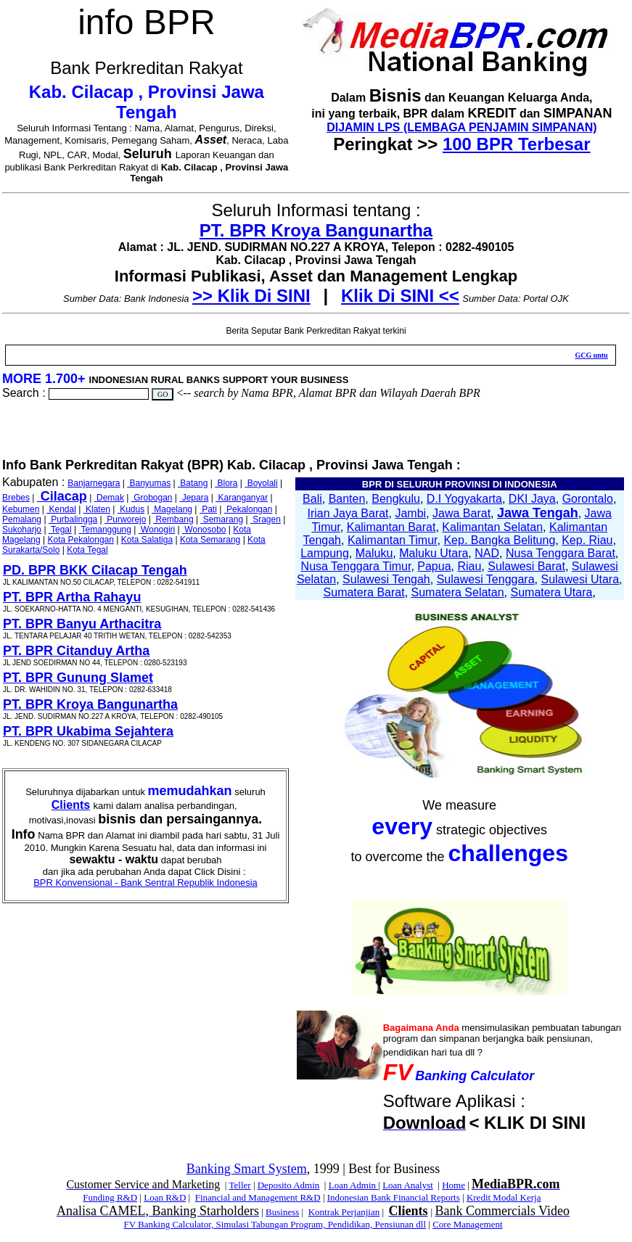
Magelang (172, 509)
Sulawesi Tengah (386, 579)
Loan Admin (354, 1185)
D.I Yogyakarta (464, 499)
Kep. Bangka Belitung (499, 540)
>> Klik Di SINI (251, 295)
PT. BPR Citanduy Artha (76, 650)
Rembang (173, 519)
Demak (109, 498)
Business (282, 1211)
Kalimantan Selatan (492, 527)
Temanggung (104, 530)
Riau (469, 566)
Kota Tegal (87, 550)
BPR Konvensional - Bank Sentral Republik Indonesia (145, 882)
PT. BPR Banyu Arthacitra (82, 624)
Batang (193, 483)
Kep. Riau (587, 540)
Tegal (60, 530)
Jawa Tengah (537, 513)
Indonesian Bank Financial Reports (393, 1197)
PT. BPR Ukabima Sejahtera (88, 731)
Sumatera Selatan (457, 592)
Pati (208, 509)
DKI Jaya (532, 499)
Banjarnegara (93, 483)
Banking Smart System (246, 1168)
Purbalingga (73, 519)
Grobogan (152, 498)
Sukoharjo (21, 530)
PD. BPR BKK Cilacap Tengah (95, 570)
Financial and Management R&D (258, 1197)
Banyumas (149, 483)
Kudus (131, 509)
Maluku (374, 553)
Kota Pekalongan (81, 540)
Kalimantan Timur (393, 540)
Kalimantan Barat (391, 527)
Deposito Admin (289, 1185)
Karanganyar (242, 498)
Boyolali (261, 483)
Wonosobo (204, 530)
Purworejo (125, 519)
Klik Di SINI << (400, 295)
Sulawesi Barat (526, 566)
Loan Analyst (407, 1185)
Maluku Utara (433, 553)
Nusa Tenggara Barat (560, 553)
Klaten (96, 509)
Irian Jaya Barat (348, 513)
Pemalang (21, 519)
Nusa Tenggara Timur (356, 566)
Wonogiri (157, 530)
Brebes (16, 498)
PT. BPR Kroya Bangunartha (316, 230)
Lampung (324, 553)
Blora (226, 483)
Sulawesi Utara (580, 579)
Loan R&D (165, 1197)
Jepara (193, 498)
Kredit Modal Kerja (504, 1197)
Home (453, 1185)
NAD (487, 553)
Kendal (61, 509)
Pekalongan (248, 509)
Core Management (467, 1224)
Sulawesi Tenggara (486, 579)
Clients (71, 805)
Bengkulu (396, 499)
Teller (239, 1185)
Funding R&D (110, 1197)
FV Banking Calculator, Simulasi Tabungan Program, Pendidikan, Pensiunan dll (274, 1224)
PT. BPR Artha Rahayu (72, 597)
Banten (347, 499)
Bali (312, 499)
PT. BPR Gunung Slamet (78, 677)
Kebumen (20, 509)
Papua (434, 566)
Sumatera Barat (364, 592)
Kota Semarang (210, 540)
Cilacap (62, 496)
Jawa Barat (461, 513)
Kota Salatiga (147, 540)
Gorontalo (587, 499)
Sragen (265, 519)
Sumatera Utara (551, 592)
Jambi (410, 513)
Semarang (221, 519)
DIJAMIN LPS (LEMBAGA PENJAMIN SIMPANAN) (461, 127)
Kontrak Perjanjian (344, 1211)
